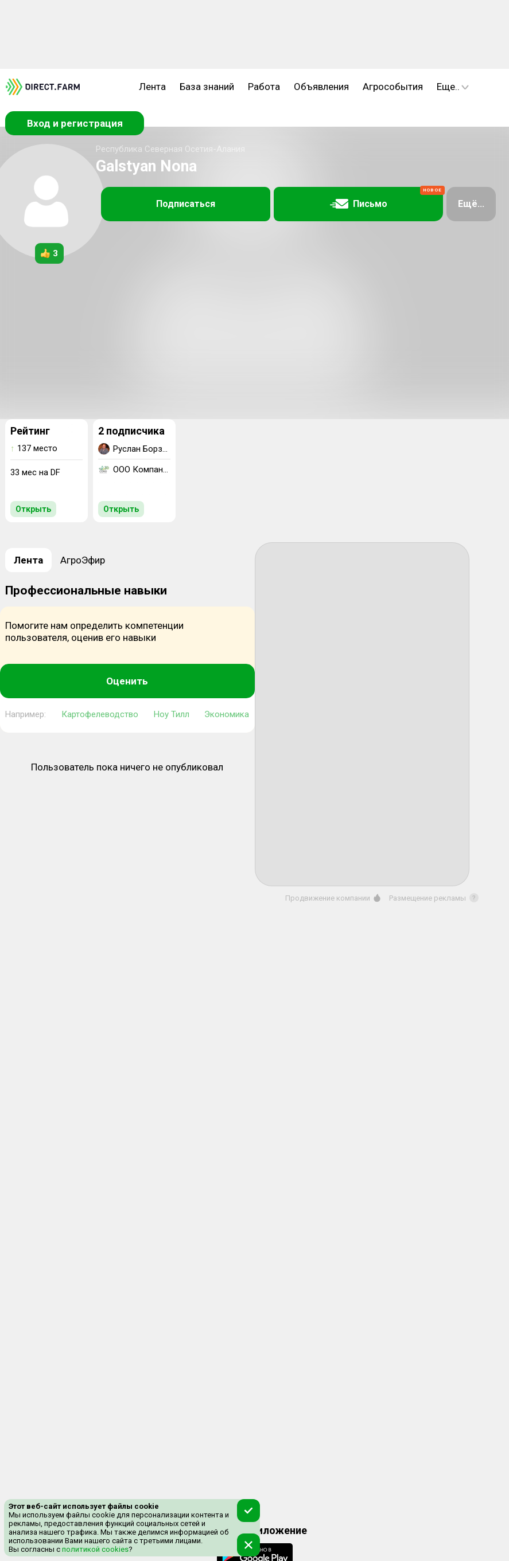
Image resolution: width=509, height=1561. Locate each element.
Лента (152, 86)
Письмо (387, 198)
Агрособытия (393, 86)
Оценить (127, 681)
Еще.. (453, 86)
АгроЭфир (82, 560)
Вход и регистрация (75, 123)
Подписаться (185, 203)
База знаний (207, 86)
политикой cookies (94, 1549)
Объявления (321, 86)
